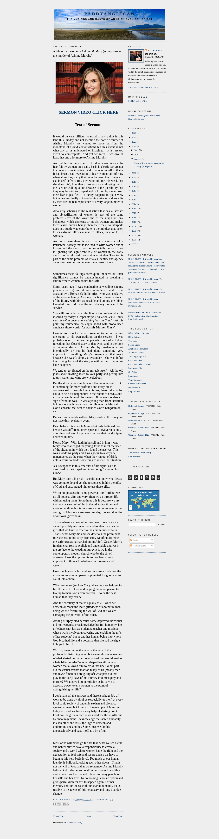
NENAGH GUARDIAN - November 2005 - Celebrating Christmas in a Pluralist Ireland (144, 315)
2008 (134, 231)
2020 (134, 177)
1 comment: (101, 800)
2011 (134, 217)
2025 (134, 133)
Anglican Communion (138, 348)
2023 (134, 142)
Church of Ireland (136, 360)
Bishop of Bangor (136, 406)
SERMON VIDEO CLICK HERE (88, 112)
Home (88, 816)
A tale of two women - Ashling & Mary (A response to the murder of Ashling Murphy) (87, 53)
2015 (134, 199)
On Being (132, 372)
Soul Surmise (134, 456)
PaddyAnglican (109, 13)
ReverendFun (134, 387)
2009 (134, 226)
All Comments (138, 545)
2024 (134, 137)
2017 (134, 190)
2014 (134, 204)
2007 (134, 235)
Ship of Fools (134, 391)
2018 (134, 186)
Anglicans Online (136, 352)
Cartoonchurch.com (137, 383)
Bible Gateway (135, 337)
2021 (134, 173)
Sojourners (133, 376)
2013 (134, 208)
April (137, 154)
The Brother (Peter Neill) (139, 452)
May (136, 150)
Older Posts (118, 816)
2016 (134, 195)
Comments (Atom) (73, 822)
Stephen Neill (156, 51)
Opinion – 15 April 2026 (139, 413)
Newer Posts (58, 816)
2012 (134, 213)
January (138, 159)
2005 (134, 244)
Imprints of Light (136, 368)
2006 (134, 239)
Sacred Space (134, 345)
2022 (134, 146)
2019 (134, 182)
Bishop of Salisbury (137, 420)
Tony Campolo (134, 380)
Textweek (132, 341)
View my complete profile (143, 87)
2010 (134, 222)
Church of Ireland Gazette (139, 364)
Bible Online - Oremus (138, 333)
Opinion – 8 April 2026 (138, 427)
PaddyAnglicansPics (137, 101)
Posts (134, 540)
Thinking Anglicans (137, 356)
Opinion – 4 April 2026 (138, 435)
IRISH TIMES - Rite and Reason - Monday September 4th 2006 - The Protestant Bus (143, 302)
